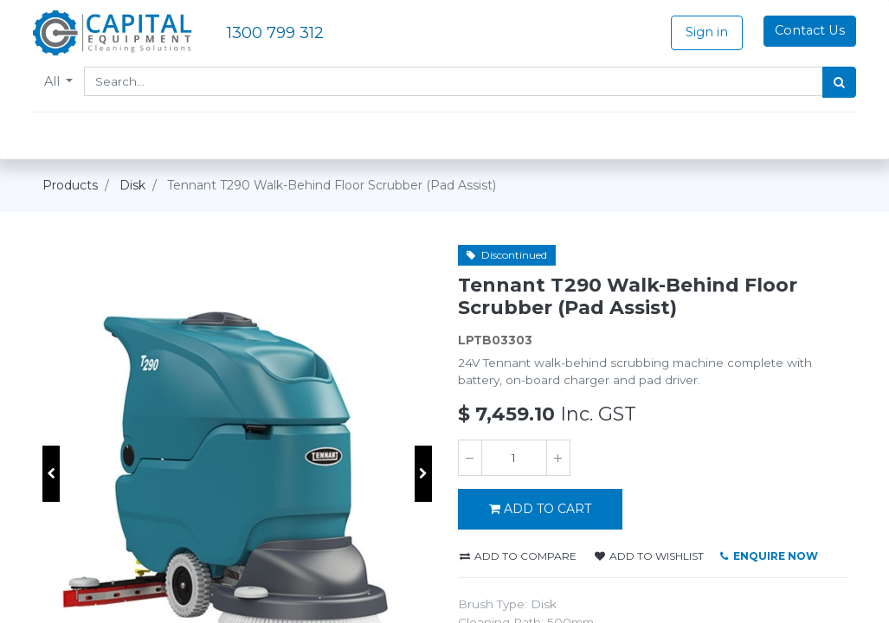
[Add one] (558, 457)
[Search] (830, 82)
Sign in (697, 32)
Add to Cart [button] (540, 509)
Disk (132, 185)
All (63, 81)
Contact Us (800, 30)
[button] (51, 474)
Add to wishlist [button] (649, 555)
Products (70, 185)
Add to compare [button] (518, 555)
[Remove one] (470, 457)
